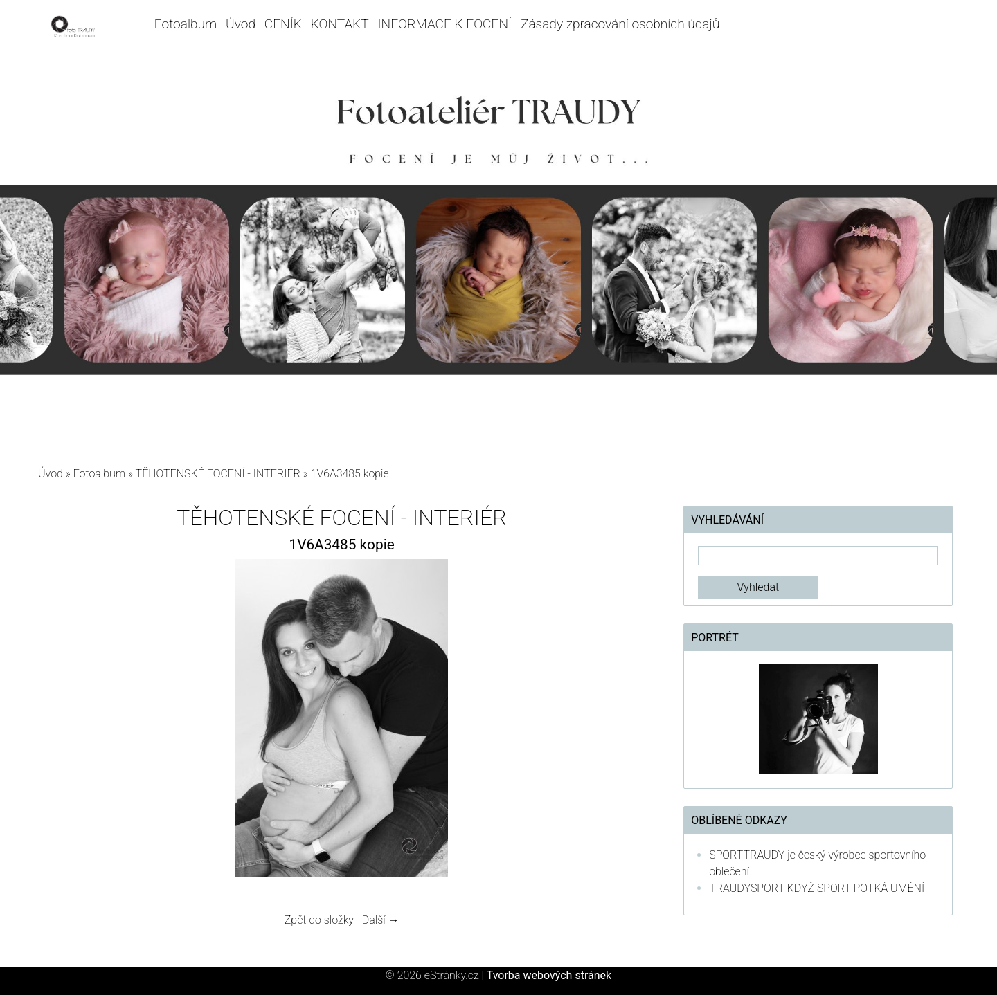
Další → (380, 919)
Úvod (240, 24)
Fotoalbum (185, 24)
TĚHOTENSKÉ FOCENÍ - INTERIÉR (218, 473)
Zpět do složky (319, 919)
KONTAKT (340, 24)
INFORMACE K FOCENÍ (445, 24)
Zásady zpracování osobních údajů (620, 24)
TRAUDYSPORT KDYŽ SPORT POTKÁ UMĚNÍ (816, 888)
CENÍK (283, 24)
